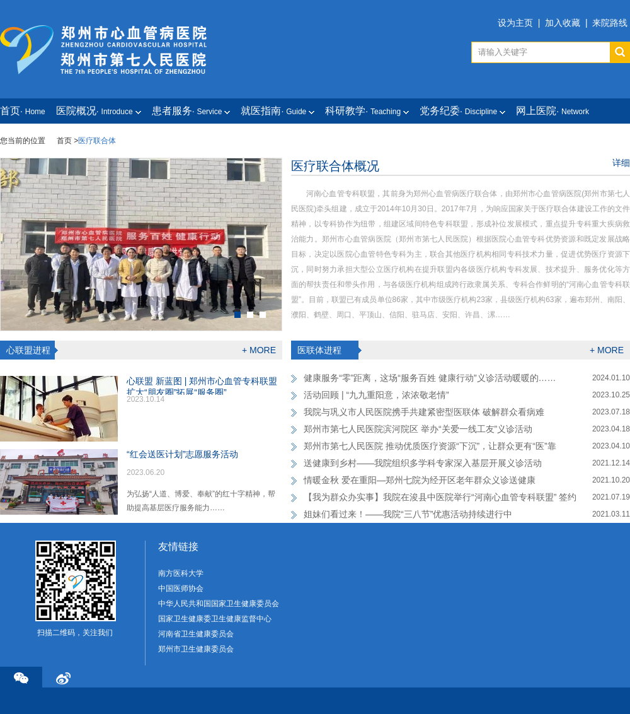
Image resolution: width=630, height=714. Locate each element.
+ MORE (259, 350)
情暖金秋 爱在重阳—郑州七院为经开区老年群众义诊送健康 (420, 480)
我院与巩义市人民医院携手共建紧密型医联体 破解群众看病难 (424, 412)
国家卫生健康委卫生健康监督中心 (215, 618)
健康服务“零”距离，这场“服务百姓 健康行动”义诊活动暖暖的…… (430, 378)
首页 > (67, 140)
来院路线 (609, 23)
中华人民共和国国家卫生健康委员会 (218, 603)
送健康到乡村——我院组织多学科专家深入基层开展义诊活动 (423, 463)
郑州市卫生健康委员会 (196, 649)
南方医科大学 (180, 573)
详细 (621, 163)
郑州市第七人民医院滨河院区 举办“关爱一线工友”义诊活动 (418, 429)
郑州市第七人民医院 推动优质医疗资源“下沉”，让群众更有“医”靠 (430, 446)
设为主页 (515, 23)
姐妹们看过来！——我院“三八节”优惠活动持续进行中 (408, 514)
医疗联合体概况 (335, 166)
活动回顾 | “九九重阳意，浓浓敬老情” (376, 395)
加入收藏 (562, 23)
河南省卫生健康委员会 (196, 633)
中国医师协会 (180, 588)
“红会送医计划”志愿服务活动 (182, 454)
